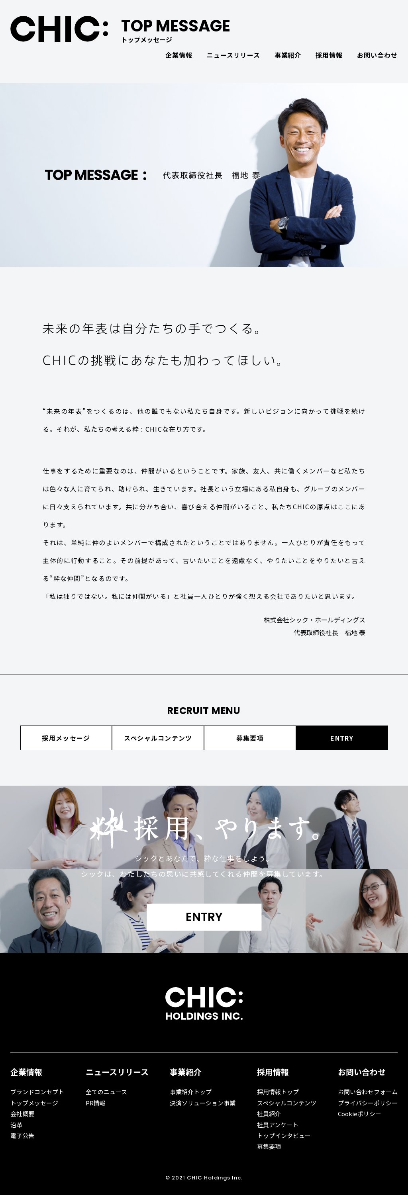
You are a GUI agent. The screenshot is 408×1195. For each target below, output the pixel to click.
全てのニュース (106, 1091)
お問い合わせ (377, 55)
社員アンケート (277, 1125)
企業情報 (178, 55)
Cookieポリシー (359, 1113)
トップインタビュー (284, 1135)
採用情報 (329, 55)
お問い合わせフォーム (368, 1091)
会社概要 (22, 1113)
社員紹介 (269, 1113)
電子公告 (22, 1135)
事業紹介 (288, 55)
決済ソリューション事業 (202, 1103)
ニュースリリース (233, 55)
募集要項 (250, 738)
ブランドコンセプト (37, 1091)
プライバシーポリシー (368, 1103)
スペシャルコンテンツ (158, 738)
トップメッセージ (34, 1103)
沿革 (16, 1125)
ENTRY (341, 738)
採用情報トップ (278, 1091)
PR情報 (96, 1103)
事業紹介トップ (191, 1091)
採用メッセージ (66, 738)
